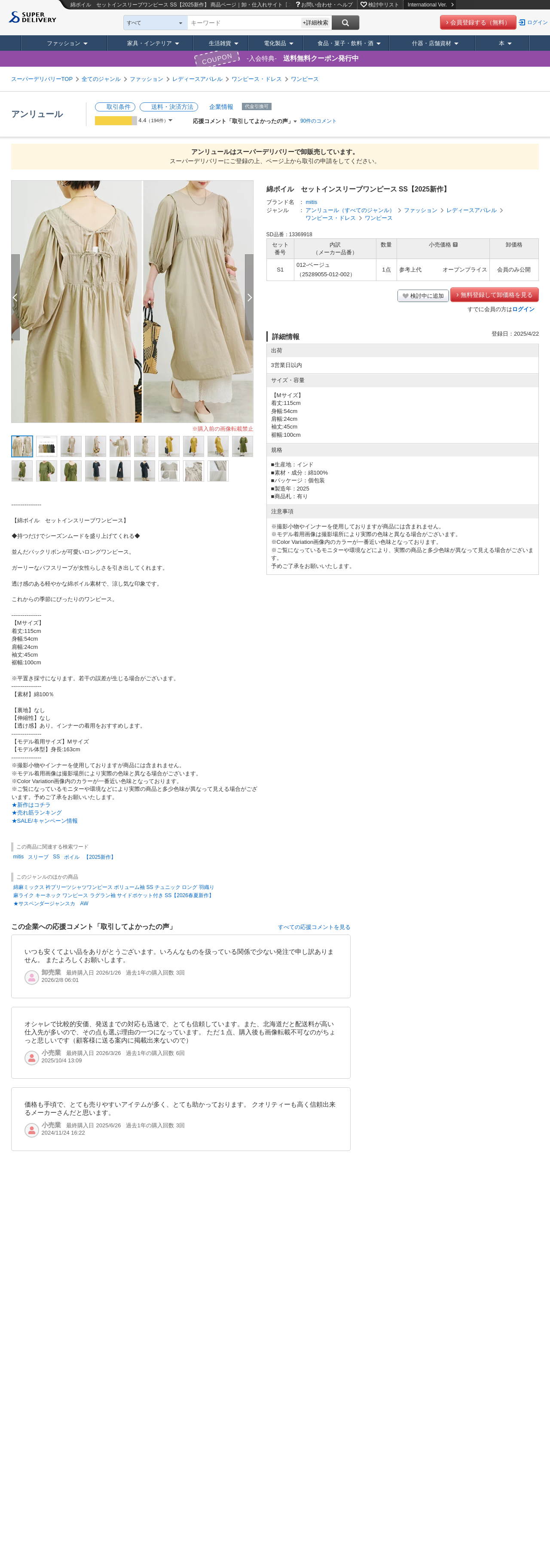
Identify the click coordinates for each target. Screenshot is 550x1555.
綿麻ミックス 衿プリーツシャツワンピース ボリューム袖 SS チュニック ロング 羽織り (113, 887)
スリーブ (38, 857)
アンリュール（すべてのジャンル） (350, 210)
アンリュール (37, 114)
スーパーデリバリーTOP (42, 79)
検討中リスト (383, 5)
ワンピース (305, 79)
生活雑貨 (220, 43)
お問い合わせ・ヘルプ (327, 5)
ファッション (63, 43)
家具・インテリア (149, 43)
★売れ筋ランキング (37, 812)
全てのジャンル (101, 79)
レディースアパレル (197, 79)
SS (56, 857)
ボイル (71, 857)
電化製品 (275, 43)
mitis (311, 202)
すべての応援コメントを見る (314, 927)
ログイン (537, 22)
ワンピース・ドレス (257, 79)
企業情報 (221, 106)
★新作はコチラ (31, 805)
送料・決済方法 (172, 106)
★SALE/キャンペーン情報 (45, 821)
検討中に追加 (427, 296)
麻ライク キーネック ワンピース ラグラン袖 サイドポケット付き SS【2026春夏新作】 (113, 895)
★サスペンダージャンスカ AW (51, 904)
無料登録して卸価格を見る (497, 294)
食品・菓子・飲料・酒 (345, 43)
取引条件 (119, 106)
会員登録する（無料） (480, 22)
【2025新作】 (100, 857)
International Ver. (431, 5)
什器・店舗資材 (431, 43)
